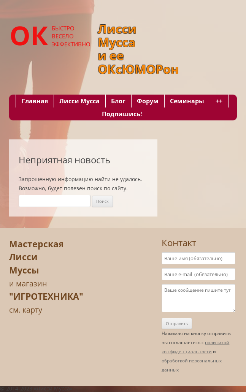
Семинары (187, 101)
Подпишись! (122, 114)
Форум (148, 101)
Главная (35, 101)
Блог (118, 101)
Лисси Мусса (79, 101)
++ (219, 101)
